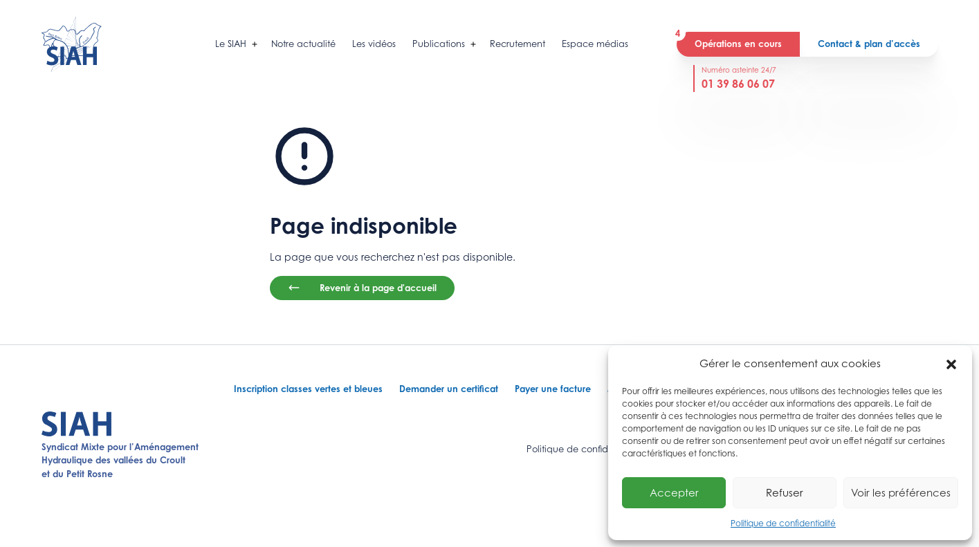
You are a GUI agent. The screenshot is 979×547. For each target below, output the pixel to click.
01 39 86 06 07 (738, 84)
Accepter (674, 492)
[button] (951, 363)
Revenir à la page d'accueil (362, 287)
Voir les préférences (901, 492)
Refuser (784, 492)
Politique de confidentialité (783, 523)
